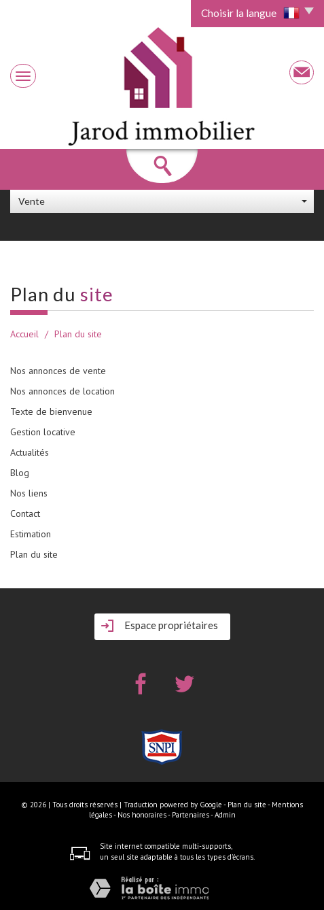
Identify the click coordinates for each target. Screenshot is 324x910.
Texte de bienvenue (51, 411)
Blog (19, 473)
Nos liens (29, 493)
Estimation (30, 534)
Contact (25, 513)
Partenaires (190, 815)
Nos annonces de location (62, 391)
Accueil (24, 334)
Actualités (29, 452)
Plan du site (34, 554)
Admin (225, 815)
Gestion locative (42, 432)
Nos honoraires (142, 815)
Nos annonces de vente (58, 371)
